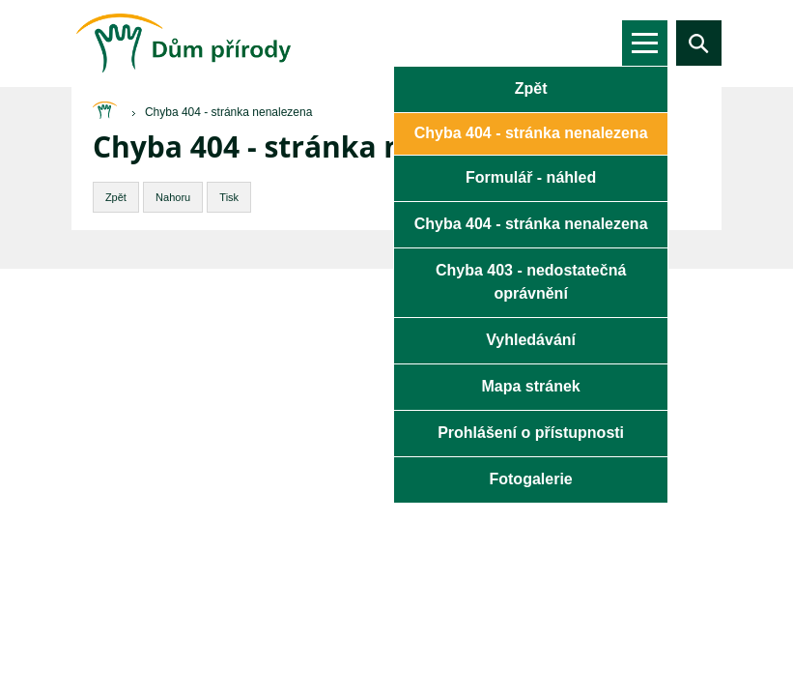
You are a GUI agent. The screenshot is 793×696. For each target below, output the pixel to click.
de (600, 42)
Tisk (229, 197)
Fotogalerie (530, 479)
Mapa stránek (530, 386)
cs (536, 42)
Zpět (531, 88)
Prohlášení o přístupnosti (531, 432)
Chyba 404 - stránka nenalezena (531, 224)
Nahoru (173, 197)
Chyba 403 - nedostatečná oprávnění (531, 282)
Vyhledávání (531, 340)
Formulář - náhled (531, 177)
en (568, 42)
